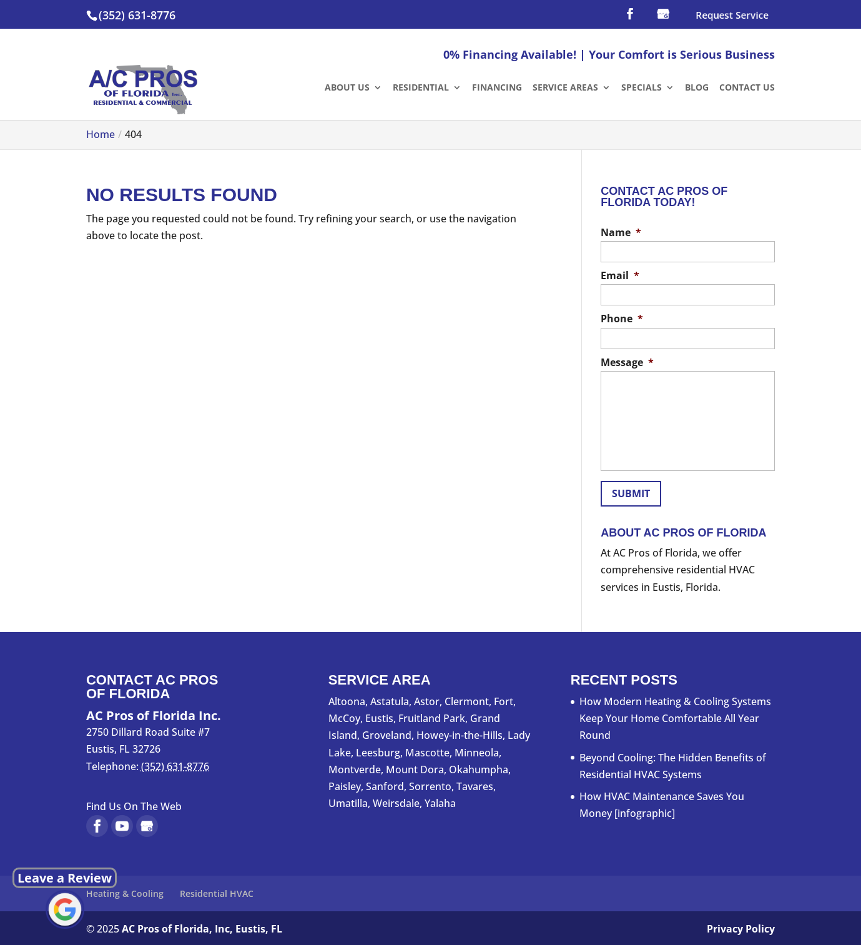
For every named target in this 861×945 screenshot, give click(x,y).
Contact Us (747, 88)
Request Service (732, 15)
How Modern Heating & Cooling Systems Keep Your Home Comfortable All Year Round (675, 716)
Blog (697, 88)
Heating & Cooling (125, 891)
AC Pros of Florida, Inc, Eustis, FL (202, 927)
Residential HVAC (216, 891)
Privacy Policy (741, 927)
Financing (497, 88)
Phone (622, 318)
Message (627, 362)
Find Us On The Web (134, 804)
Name (621, 232)
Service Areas (565, 88)
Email (620, 275)
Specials (641, 88)
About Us (347, 88)
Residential (421, 88)
